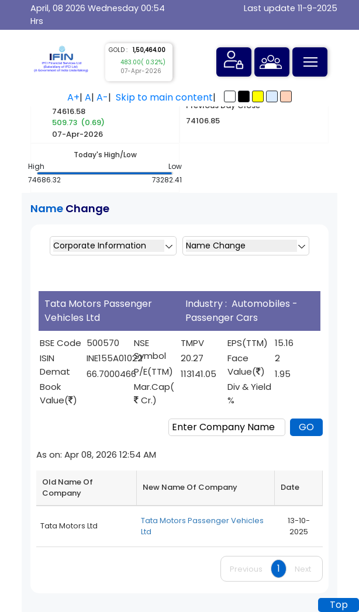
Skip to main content (164, 97)
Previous (246, 569)
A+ (73, 97)
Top (339, 604)
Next (303, 569)
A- (102, 97)
